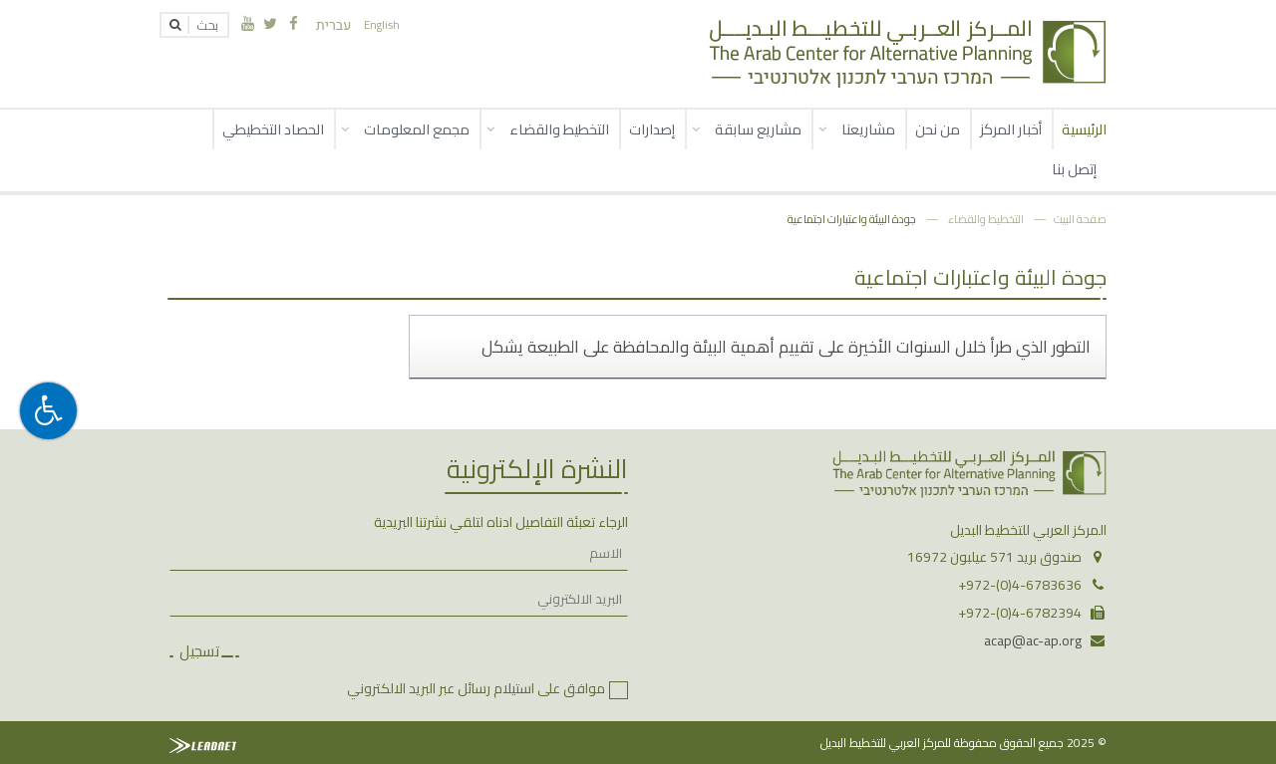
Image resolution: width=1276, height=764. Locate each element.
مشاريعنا (868, 129)
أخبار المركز (1011, 129)
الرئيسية (1084, 129)
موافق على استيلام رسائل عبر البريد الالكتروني (476, 688)
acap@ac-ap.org (1033, 640)
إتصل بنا (1074, 168)
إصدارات (652, 129)
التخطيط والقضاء (559, 129)
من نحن (937, 129)
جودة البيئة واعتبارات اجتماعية (852, 218)
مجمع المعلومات (417, 129)
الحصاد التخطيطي (273, 129)
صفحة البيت (1080, 218)
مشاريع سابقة (758, 129)
